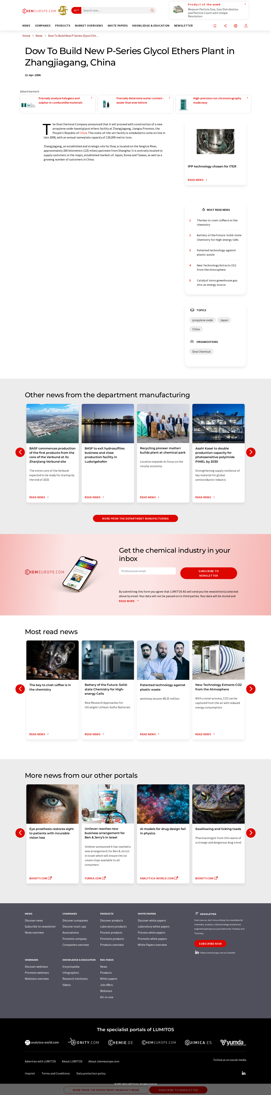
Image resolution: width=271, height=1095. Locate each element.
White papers (108, 978)
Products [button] (62, 25)
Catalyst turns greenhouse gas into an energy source (217, 282)
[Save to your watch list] (215, 26)
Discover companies (75, 920)
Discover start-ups (74, 926)
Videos (66, 985)
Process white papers (151, 932)
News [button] (26, 25)
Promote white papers (152, 939)
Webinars (106, 991)
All (75, 10)
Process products (111, 932)
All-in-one (106, 997)
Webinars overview (37, 978)
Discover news (34, 920)
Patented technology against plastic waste (216, 252)
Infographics (70, 972)
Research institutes (75, 978)
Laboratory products (113, 926)
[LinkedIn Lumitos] (243, 1073)
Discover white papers (152, 920)
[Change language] (235, 26)
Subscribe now (210, 943)
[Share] (225, 26)
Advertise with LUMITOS (40, 1061)
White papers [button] (118, 25)
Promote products (112, 939)
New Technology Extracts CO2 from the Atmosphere (216, 267)
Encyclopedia (70, 966)
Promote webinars (37, 972)
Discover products (111, 920)
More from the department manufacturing (135, 518)
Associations (70, 932)
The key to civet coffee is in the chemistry (217, 222)
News (103, 966)
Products (106, 972)
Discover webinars (36, 966)
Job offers (106, 985)
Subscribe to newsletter (209, 573)
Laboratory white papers (154, 926)
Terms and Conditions (56, 1073)
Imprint (30, 1073)
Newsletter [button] (183, 25)
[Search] (152, 10)
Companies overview (75, 945)
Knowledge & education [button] (150, 25)
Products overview (112, 945)
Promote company (74, 939)
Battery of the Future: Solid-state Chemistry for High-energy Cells (219, 237)
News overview (34, 932)
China (83, 133)
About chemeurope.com (103, 1061)
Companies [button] (43, 25)
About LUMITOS (72, 1061)
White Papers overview (152, 945)
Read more (130, 601)
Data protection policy (91, 1073)
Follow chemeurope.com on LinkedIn (214, 952)
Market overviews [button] (89, 25)
